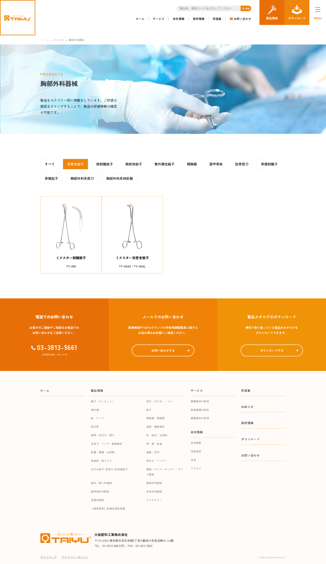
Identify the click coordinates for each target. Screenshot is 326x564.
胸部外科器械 (154, 483)
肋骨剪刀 (241, 163)
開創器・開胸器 (155, 418)
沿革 (193, 460)
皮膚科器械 (97, 500)
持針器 (95, 409)
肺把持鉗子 (133, 163)
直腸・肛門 (152, 452)
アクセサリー (154, 500)
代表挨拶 (196, 451)
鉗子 (149, 409)
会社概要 (196, 443)
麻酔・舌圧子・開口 (102, 435)
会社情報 (178, 19)
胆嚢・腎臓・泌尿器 (102, 452)
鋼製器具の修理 (200, 418)
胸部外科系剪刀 (82, 178)
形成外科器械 (154, 491)
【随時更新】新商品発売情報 (108, 508)
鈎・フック (97, 418)
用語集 (217, 19)
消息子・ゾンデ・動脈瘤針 (106, 443)
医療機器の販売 (200, 409)
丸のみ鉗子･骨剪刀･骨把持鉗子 (109, 469)
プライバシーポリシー (75, 557)
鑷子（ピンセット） (102, 401)
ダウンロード (250, 439)
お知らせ (247, 407)
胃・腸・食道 (154, 443)
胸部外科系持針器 (119, 178)
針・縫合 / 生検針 (157, 435)
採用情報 (198, 19)
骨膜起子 (51, 178)
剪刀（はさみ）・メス (159, 401)
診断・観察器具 (155, 426)
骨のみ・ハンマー (156, 460)
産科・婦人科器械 (101, 483)
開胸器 (192, 163)
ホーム (140, 19)
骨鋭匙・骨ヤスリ (101, 460)
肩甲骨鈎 (216, 163)
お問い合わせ (242, 19)
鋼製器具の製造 (200, 401)
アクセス (196, 468)
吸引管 (95, 426)
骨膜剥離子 (269, 163)
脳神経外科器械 (100, 491)
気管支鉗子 (75, 163)
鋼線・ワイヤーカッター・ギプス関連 (164, 471)
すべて (50, 163)
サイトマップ (48, 557)
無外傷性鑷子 (164, 163)
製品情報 (97, 390)
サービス (158, 19)
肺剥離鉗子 (104, 163)
